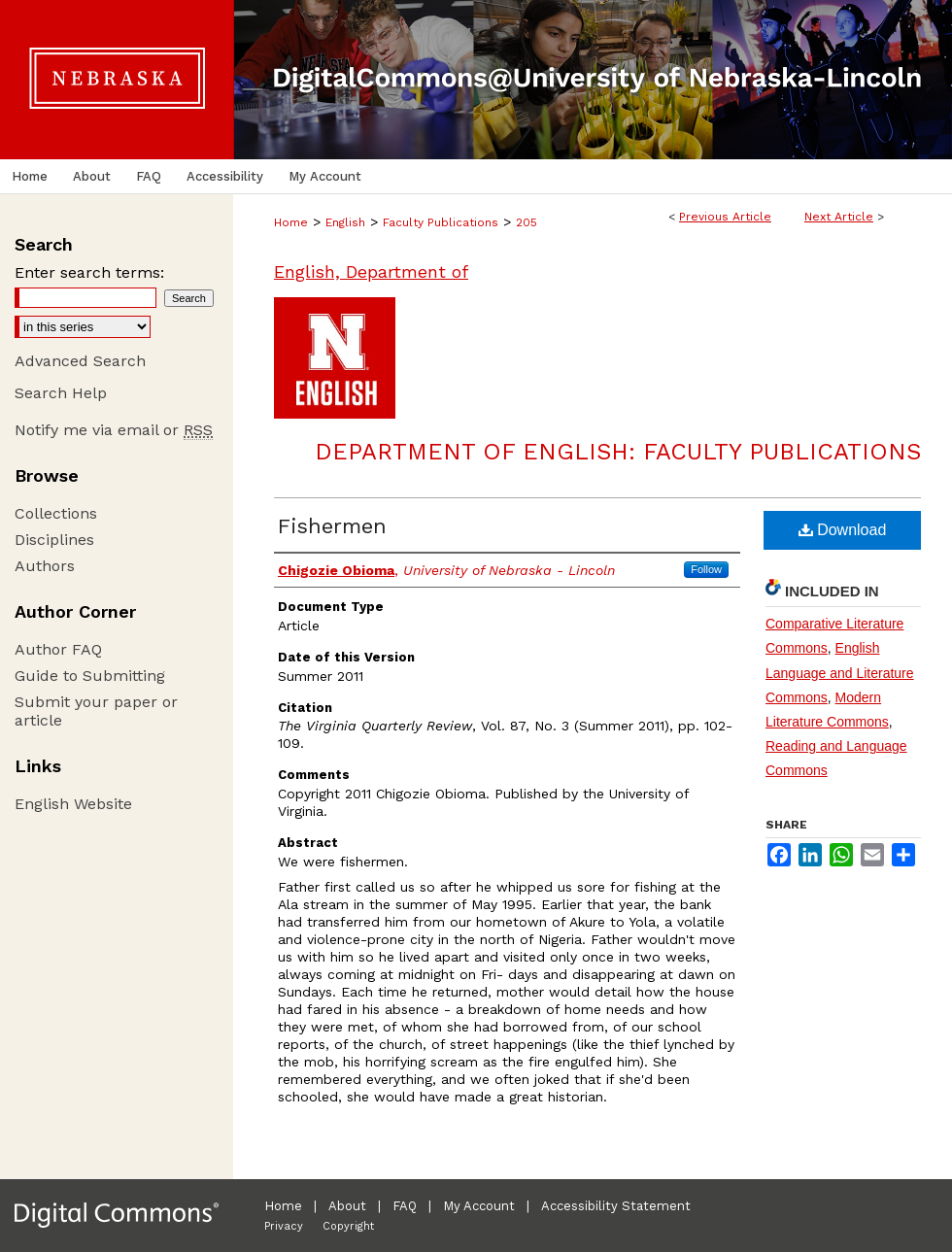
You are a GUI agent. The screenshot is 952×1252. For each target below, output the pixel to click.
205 (526, 222)
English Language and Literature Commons (839, 672)
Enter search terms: (89, 272)
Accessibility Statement (616, 1206)
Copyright (348, 1226)
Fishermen (332, 526)
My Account (479, 1206)
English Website (73, 804)
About (347, 1206)
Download (843, 530)
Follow (706, 569)
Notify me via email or (114, 430)
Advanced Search (80, 361)
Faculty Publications (440, 222)
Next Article (838, 216)
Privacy (283, 1226)
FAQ (404, 1206)
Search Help (61, 393)
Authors (45, 566)
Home (291, 222)
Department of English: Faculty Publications (618, 451)
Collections (56, 513)
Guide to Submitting (90, 675)
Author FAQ (58, 649)
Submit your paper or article (96, 711)
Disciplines (54, 539)
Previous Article (725, 216)
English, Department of (371, 271)
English (345, 222)
